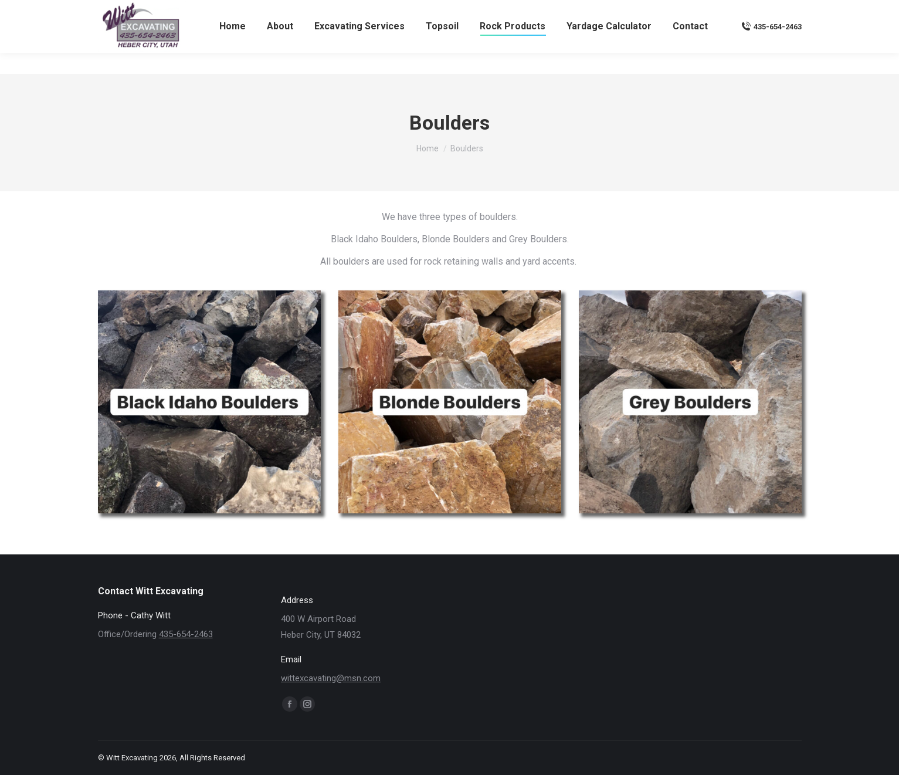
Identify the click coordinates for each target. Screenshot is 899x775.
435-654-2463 (771, 47)
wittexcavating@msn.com (750, 10)
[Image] (209, 401)
